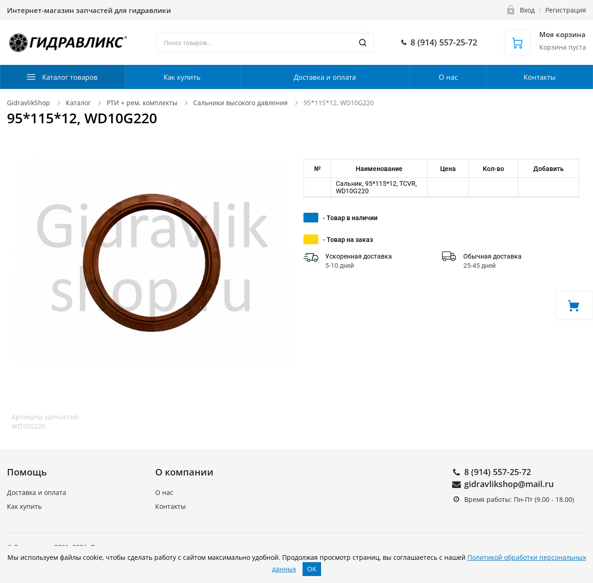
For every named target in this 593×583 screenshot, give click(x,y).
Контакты (540, 77)
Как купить (182, 77)
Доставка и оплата (325, 77)
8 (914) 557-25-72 (497, 471)
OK (311, 568)
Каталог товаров (70, 77)
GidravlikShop (28, 102)
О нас (448, 77)
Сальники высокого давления (240, 102)
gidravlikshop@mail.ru (509, 483)
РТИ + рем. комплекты (142, 102)
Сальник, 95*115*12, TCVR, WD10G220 (376, 187)
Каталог (78, 102)
